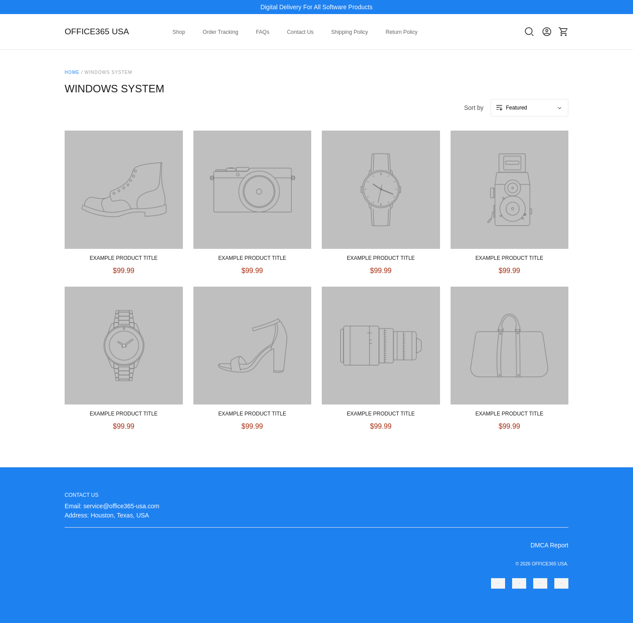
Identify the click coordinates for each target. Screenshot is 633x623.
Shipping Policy (349, 32)
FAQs (262, 32)
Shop (179, 32)
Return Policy (402, 32)
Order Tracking (220, 32)
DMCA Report (549, 545)
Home (72, 72)
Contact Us (300, 32)
